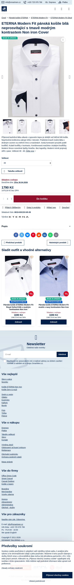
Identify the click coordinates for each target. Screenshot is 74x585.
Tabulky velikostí (8, 434)
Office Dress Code (9, 476)
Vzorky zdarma (8, 494)
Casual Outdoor (8, 481)
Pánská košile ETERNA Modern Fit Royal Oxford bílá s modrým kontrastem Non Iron (18, 307)
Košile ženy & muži (9, 390)
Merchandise (7, 492)
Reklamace (6, 450)
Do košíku (42, 198)
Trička (4, 413)
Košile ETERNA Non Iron (12, 387)
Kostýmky (6, 400)
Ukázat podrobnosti (37, 581)
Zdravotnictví (7, 502)
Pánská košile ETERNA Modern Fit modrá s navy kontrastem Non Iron (54, 306)
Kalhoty (5, 403)
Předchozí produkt (13, 242)
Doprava (5, 428)
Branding (5, 489)
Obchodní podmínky (10, 454)
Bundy (4, 405)
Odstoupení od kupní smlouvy (14, 447)
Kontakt (5, 440)
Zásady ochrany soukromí (12, 568)
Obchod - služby (8, 507)
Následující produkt (58, 242)
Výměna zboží (7, 445)
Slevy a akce (7, 379)
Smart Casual (7, 478)
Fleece (4, 416)
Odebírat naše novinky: (36, 348)
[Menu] (69, 9)
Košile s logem (7, 484)
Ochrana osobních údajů (12, 457)
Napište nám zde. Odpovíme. (13, 519)
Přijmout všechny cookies (57, 575)
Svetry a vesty (7, 394)
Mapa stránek (7, 462)
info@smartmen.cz (15, 524)
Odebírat (62, 354)
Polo (3, 410)
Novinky (5, 382)
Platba (4, 431)
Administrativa (7, 505)
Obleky (4, 397)
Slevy (4, 437)
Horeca (4, 499)
